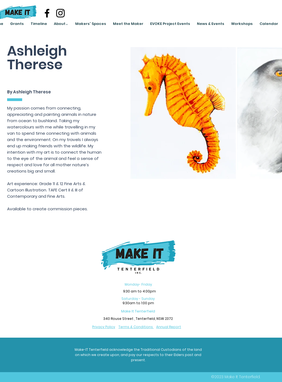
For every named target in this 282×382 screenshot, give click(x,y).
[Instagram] (60, 13)
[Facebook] (47, 13)
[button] (61, 23)
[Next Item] (276, 112)
